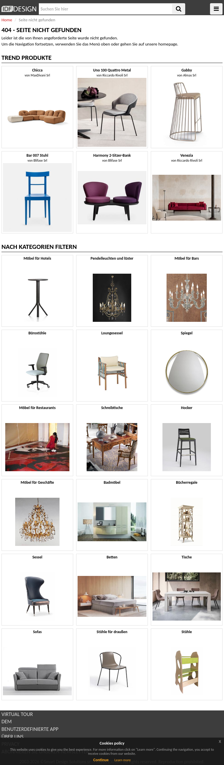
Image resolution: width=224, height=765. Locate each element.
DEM (6, 721)
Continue (101, 759)
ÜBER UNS (12, 736)
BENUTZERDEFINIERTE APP (29, 729)
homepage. (168, 44)
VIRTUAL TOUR (17, 714)
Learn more (122, 760)
